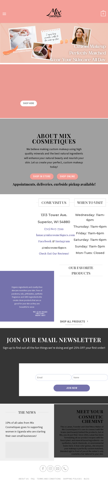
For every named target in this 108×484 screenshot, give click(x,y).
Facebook (45, 241)
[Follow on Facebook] (43, 468)
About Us (24, 478)
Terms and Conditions (49, 478)
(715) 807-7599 (53, 229)
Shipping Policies (72, 478)
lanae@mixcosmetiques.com (55, 235)
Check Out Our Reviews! (54, 254)
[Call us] (65, 468)
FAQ (33, 478)
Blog (86, 478)
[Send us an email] (57, 468)
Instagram (62, 241)
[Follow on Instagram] (50, 468)
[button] (4, 14)
